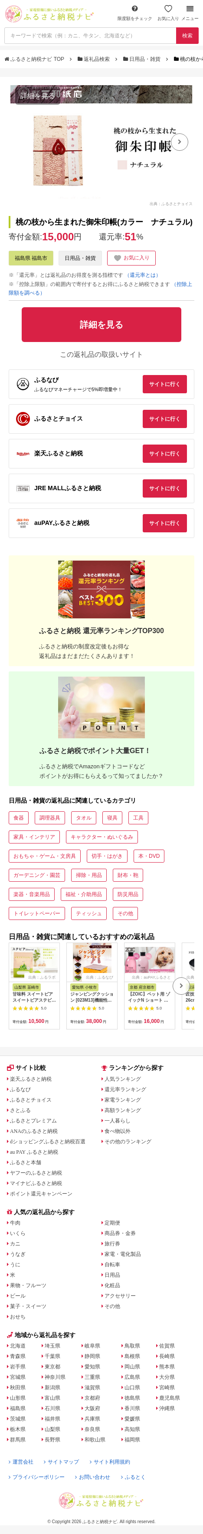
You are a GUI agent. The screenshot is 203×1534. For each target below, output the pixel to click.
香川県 (132, 1408)
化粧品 (112, 1285)
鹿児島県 (169, 1398)
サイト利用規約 (110, 1462)
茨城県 (18, 1418)
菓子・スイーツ (28, 1306)
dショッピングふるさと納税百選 (47, 1141)
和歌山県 (95, 1439)
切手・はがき (107, 856)
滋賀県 (92, 1387)
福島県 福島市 (31, 258)
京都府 (92, 1398)
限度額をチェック (135, 13)
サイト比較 (26, 1067)
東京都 (52, 1366)
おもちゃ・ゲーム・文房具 (44, 856)
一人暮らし (118, 1120)
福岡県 (132, 1439)
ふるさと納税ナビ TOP (34, 59)
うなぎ (18, 1254)
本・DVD (149, 856)
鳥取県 (132, 1345)
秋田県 (18, 1387)
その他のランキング (128, 1141)
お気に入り (168, 13)
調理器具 (49, 818)
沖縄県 (167, 1408)
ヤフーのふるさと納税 (36, 1172)
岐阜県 (92, 1345)
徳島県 (132, 1398)
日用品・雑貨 (142, 59)
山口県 (132, 1387)
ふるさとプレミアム (33, 1120)
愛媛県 (132, 1418)
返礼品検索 (94, 59)
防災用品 (128, 894)
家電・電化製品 (123, 1254)
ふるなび (20, 1089)
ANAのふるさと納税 (34, 1131)
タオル (84, 818)
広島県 (132, 1377)
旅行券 (112, 1243)
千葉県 (52, 1356)
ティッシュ (89, 913)
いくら (18, 1233)
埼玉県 (52, 1345)
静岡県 (92, 1356)
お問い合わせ (92, 1477)
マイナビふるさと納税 (36, 1183)
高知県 (132, 1429)
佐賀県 (167, 1345)
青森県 (18, 1356)
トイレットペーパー (36, 913)
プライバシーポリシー (37, 1477)
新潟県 (52, 1387)
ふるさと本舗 (25, 1162)
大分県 (167, 1377)
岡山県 (132, 1366)
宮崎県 (167, 1387)
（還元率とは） (142, 275)
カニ (15, 1243)
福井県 (52, 1418)
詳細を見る (37, 96)
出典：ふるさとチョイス (171, 203)
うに (15, 1264)
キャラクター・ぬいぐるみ (102, 837)
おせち (18, 1316)
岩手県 (18, 1366)
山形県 (18, 1398)
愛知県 (92, 1366)
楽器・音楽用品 (31, 894)
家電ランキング (123, 1099)
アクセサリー (120, 1295)
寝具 (112, 818)
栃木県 (18, 1429)
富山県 (52, 1398)
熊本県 (167, 1366)
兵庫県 (92, 1418)
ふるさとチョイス (31, 1099)
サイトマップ (61, 1462)
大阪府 (92, 1408)
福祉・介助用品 (83, 894)
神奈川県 (55, 1377)
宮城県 (18, 1377)
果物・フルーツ (28, 1285)
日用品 (112, 1275)
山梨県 (52, 1429)
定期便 (112, 1222)
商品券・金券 (120, 1233)
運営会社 (21, 1462)
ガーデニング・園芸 (36, 875)
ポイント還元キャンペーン (41, 1193)
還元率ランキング (125, 1089)
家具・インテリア (34, 837)
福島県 (18, 1408)
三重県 (92, 1377)
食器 (18, 818)
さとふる (20, 1110)
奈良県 (92, 1429)
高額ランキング (123, 1110)
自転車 (112, 1264)
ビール (18, 1295)
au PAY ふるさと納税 (34, 1152)
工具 (138, 818)
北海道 (18, 1345)
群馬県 (18, 1439)
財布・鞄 (128, 875)
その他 (125, 913)
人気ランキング (123, 1079)
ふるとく (133, 1477)
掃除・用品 (89, 875)
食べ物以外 (118, 1131)
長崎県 (167, 1356)
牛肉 (15, 1222)
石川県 (52, 1408)
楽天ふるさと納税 (31, 1079)
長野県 (52, 1439)
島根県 (132, 1356)
